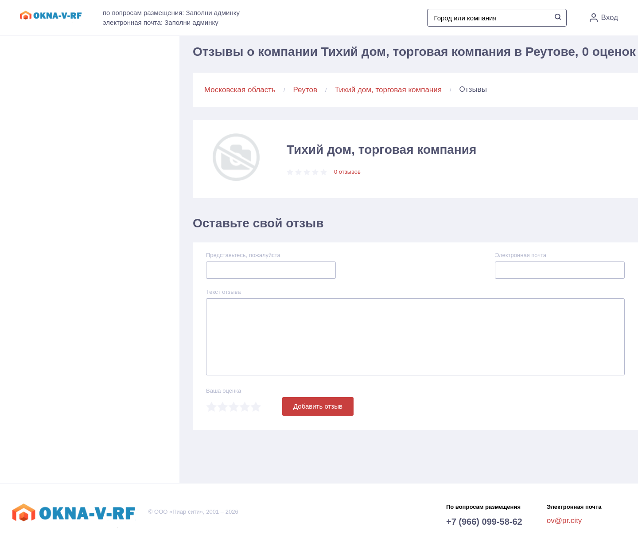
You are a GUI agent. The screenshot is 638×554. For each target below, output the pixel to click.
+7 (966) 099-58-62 (484, 522)
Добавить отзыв (317, 406)
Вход (604, 17)
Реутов (305, 90)
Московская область (240, 90)
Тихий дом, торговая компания (388, 90)
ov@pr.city (564, 520)
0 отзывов (347, 171)
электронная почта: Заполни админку (160, 22)
